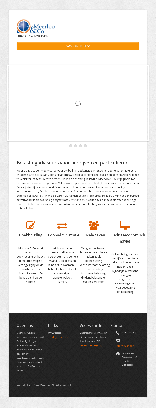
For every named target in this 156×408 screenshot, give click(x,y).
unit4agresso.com (58, 337)
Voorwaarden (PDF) (91, 345)
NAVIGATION (78, 46)
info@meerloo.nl (125, 345)
